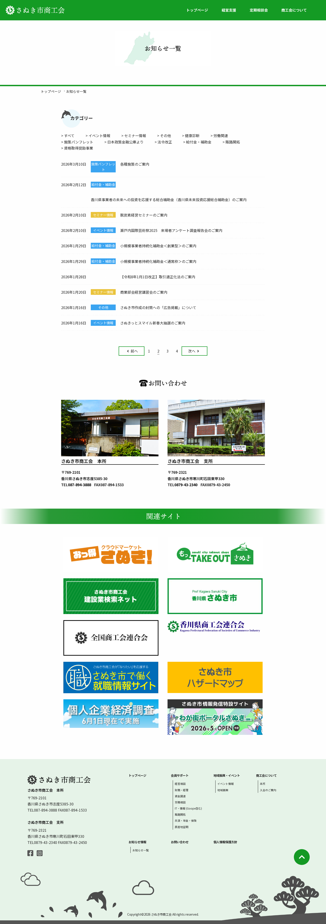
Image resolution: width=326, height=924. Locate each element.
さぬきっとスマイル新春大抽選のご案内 (152, 323)
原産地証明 (181, 827)
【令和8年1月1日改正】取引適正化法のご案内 (157, 276)
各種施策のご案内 (134, 164)
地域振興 (222, 790)
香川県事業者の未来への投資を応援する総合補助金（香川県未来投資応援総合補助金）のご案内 (169, 199)
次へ (193, 351)
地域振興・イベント (226, 775)
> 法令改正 (163, 142)
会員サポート (180, 775)
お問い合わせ (180, 842)
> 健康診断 (190, 135)
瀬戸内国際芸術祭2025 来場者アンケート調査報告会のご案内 (171, 230)
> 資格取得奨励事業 (77, 148)
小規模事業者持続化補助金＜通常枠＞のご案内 (158, 261)
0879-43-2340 (185, 484)
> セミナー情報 (133, 135)
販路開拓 (180, 814)
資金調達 (180, 796)
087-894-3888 (79, 484)
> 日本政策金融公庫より (124, 142)
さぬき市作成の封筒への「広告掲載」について (158, 307)
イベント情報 (225, 784)
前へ (132, 351)
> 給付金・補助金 (197, 142)
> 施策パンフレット (77, 142)
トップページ (197, 10)
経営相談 (180, 784)
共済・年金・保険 (186, 820)
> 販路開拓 (231, 142)
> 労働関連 (219, 135)
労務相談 (180, 802)
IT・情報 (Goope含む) (188, 808)
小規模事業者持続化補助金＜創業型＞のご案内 (158, 245)
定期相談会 (259, 10)
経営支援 (229, 10)
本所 (262, 784)
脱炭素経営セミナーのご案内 (143, 215)
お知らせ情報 (137, 842)
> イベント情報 (98, 135)
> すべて (67, 135)
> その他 (164, 135)
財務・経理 (181, 790)
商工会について (294, 10)
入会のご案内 (268, 790)
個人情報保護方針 (225, 842)
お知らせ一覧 (140, 850)
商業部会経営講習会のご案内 (143, 292)
